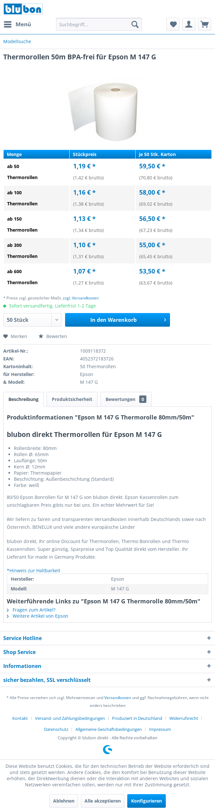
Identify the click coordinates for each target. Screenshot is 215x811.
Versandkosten (117, 697)
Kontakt (20, 718)
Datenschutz (56, 729)
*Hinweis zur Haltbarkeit (33, 570)
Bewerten (53, 336)
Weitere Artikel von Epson (37, 616)
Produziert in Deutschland (137, 718)
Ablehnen (63, 801)
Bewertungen (126, 399)
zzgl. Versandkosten (81, 298)
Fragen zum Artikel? (31, 610)
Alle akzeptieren (103, 801)
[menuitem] (17, 24)
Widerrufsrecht (183, 718)
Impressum (160, 729)
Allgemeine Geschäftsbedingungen (108, 729)
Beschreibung (23, 399)
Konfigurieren (146, 801)
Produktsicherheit (72, 399)
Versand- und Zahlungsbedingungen (70, 718)
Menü (17, 23)
